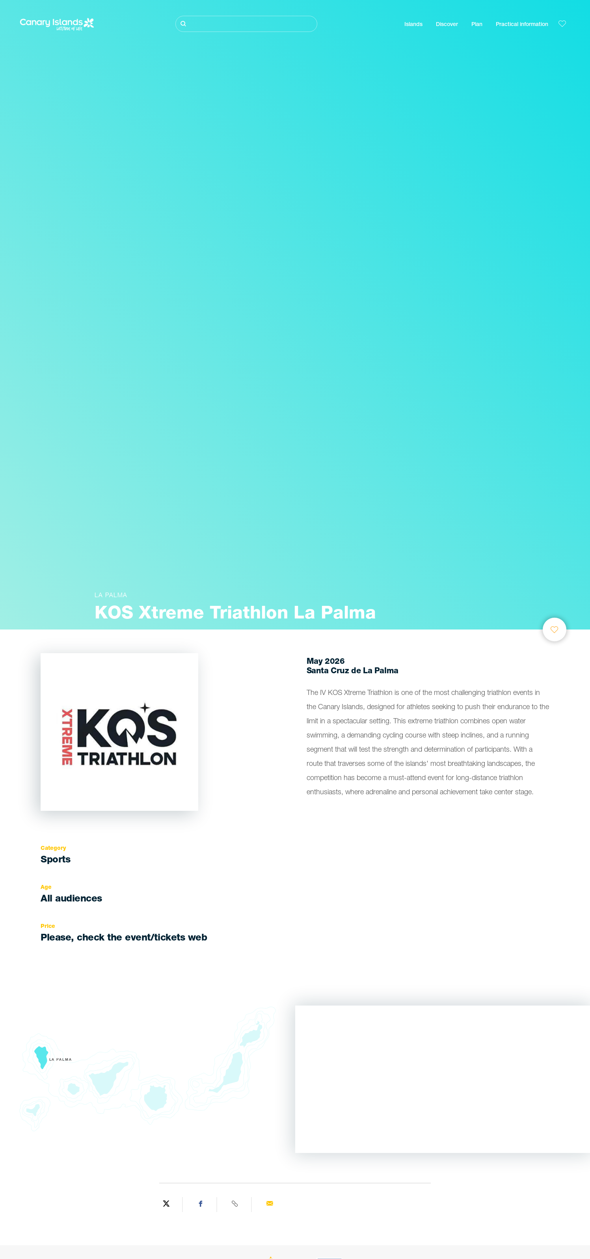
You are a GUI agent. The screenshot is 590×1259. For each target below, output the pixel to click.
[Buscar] (246, 24)
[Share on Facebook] (201, 1204)
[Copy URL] (235, 1204)
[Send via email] (269, 1204)
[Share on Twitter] (166, 1204)
